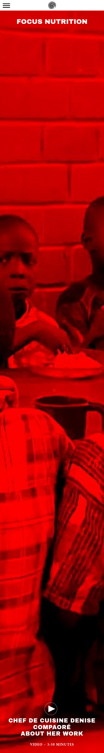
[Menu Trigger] (6, 5)
